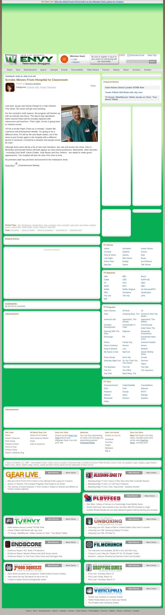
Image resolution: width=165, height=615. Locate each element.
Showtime (126, 292)
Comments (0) (61, 230)
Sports (43, 70)
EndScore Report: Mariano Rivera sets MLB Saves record (32, 553)
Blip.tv (107, 451)
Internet (107, 395)
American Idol (110, 319)
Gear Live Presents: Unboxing (104, 521)
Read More (10, 165)
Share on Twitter (28, 230)
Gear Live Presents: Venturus (104, 591)
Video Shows (93, 70)
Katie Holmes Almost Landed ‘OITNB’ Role (124, 87)
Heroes (125, 345)
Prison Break (109, 357)
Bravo (143, 276)
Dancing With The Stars (111, 332)
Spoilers (144, 398)
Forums (105, 70)
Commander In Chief (128, 326)
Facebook (109, 439)
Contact (147, 70)
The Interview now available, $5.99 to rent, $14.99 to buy (112, 550)
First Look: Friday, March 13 (100, 577)
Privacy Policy (11, 450)
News (124, 395)
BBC (124, 276)
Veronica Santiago (33, 84)
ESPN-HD (145, 280)
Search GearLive (12, 438)
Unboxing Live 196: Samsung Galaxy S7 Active (108, 530)
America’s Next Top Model (149, 315)
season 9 (43, 227)
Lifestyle (54, 70)
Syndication (146, 292)
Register (76, 62)
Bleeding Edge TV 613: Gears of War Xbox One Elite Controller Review (118, 481)
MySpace (109, 448)
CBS (124, 280)
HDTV (143, 392)
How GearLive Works (39, 438)
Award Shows (147, 248)
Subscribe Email (137, 55)
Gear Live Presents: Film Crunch (104, 545)
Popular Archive (12, 444)
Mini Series (127, 258)
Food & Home (110, 255)
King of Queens (110, 349)
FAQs (32, 441)
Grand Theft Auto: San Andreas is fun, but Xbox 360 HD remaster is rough (118, 507)
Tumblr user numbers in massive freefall (105, 597)
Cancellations (147, 385)
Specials (107, 265)
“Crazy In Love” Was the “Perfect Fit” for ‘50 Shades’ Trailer (113, 553)
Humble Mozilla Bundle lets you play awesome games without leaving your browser (122, 510)
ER (123, 337)
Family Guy (127, 342)
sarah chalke (27, 227)
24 (142, 311)
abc (19, 225)
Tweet (93, 86)
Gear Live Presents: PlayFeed (102, 498)
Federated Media (87, 443)
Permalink (15, 230)
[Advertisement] (82, 28)
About (126, 70)
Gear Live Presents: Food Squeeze (23, 568)
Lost (124, 349)
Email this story (76, 230)
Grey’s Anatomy (110, 345)
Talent (143, 364)
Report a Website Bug (14, 453)
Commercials (146, 325)
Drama (144, 252)
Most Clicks (71, 473)
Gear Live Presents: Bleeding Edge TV (104, 475)
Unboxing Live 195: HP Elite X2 (101, 533)
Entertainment (30, 70)
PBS (106, 292)
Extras (106, 342)
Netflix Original (128, 289)
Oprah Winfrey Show (147, 353)
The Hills (145, 367)
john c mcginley (50, 225)
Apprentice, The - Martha (148, 320)
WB (105, 299)
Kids (143, 255)
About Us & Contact (38, 435)
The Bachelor (109, 367)
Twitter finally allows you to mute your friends (107, 600)
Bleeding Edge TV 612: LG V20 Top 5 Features (108, 484)
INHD (106, 286)
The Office (126, 370)
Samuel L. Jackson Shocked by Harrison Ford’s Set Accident (114, 556)
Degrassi (126, 331)
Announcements (111, 385)
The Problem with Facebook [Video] (103, 603)
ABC (37, 87)
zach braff (51, 227)
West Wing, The (129, 373)
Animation (126, 248)
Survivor (144, 361)
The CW (107, 296)
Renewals (51, 87)
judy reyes (75, 225)
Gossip (125, 392)
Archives (136, 70)
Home (9, 70)
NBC (143, 286)
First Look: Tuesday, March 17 (101, 574)
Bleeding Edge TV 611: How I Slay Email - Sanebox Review (113, 487)
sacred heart (16, 227)
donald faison (37, 225)
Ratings (144, 395)
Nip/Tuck (126, 352)
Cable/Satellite (128, 385)
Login (75, 59)
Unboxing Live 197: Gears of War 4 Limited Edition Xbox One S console (119, 527)
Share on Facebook (45, 230)
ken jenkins (84, 225)
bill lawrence (26, 225)
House (144, 345)
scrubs (35, 227)
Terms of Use (11, 447)
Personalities (77, 70)
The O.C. (108, 370)
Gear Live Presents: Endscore (23, 545)
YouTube (109, 442)
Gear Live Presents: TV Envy (23, 521)
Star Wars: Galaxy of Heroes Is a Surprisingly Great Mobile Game (115, 504)
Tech (18, 70)
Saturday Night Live (112, 361)
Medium (144, 349)
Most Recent (53, 473)
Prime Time (109, 261)
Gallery (116, 70)
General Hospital (148, 342)
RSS (123, 55)
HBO (143, 283)
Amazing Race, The (130, 314)
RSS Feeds (10, 441)
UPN (143, 296)
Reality (125, 261)
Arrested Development (109, 326)
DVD (106, 388)
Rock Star (126, 357)
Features (108, 392)
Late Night (108, 258)
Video (106, 401)
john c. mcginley (63, 225)
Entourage (108, 337)
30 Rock (126, 311)
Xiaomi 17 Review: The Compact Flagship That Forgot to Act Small (36, 484)
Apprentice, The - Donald (129, 320)
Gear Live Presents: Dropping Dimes (104, 568)
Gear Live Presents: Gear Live (23, 475)
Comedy (30, 87)
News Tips (152, 55)
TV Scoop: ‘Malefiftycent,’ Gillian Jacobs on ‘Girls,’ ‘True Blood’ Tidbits (37, 533)
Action (106, 248)
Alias (106, 314)
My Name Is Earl (111, 352)
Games (125, 255)
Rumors (125, 398)
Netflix (106, 289)
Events (64, 70)
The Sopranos (147, 370)
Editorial (144, 388)
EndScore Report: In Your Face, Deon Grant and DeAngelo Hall (35, 556)
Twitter (108, 445)
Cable (106, 280)
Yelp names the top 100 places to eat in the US (28, 577)
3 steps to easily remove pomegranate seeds (27, 579)
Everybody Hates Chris (148, 338)
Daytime (126, 252)
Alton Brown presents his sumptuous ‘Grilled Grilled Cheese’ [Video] (37, 574)
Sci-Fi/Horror (146, 261)
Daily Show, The (148, 328)
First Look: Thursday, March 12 (101, 579)
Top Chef (108, 373)
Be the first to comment (15, 306)
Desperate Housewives (146, 332)
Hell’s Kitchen (110, 311)
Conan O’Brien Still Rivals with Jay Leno (123, 92)
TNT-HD (126, 296)
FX (105, 283)
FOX (124, 283)
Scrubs (43, 87)
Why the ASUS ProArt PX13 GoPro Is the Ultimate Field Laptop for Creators (89, 2)
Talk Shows (146, 265)
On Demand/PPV (148, 289)
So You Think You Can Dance (130, 362)
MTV (124, 286)
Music (143, 258)
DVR (124, 388)
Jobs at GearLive (37, 444)
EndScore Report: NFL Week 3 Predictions (26, 550)
